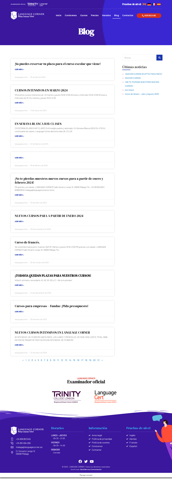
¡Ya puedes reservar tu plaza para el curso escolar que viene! (59, 64)
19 (90, 360)
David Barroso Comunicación (90, 469)
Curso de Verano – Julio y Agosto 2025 (142, 94)
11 (58, 360)
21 (99, 360)
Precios (95, 15)
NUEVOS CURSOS (133, 78)
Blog (116, 15)
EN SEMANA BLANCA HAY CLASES (39, 124)
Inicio (58, 15)
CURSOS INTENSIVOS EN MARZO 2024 (42, 90)
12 (62, 360)
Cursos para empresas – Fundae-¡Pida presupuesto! (52, 306)
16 (78, 360)
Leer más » (19, 69)
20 (94, 360)
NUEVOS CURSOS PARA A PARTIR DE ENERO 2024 (50, 216)
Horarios (106, 15)
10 (54, 360)
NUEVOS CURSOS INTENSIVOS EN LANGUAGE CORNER (53, 332)
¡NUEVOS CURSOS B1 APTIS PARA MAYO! (143, 74)
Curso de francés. (28, 242)
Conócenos (71, 15)
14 (70, 360)
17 (82, 360)
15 (74, 360)
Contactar (127, 15)
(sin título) (129, 90)
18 (86, 360)
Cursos (83, 15)
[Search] (159, 57)
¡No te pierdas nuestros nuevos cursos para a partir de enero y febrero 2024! (60, 180)
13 (66, 360)
